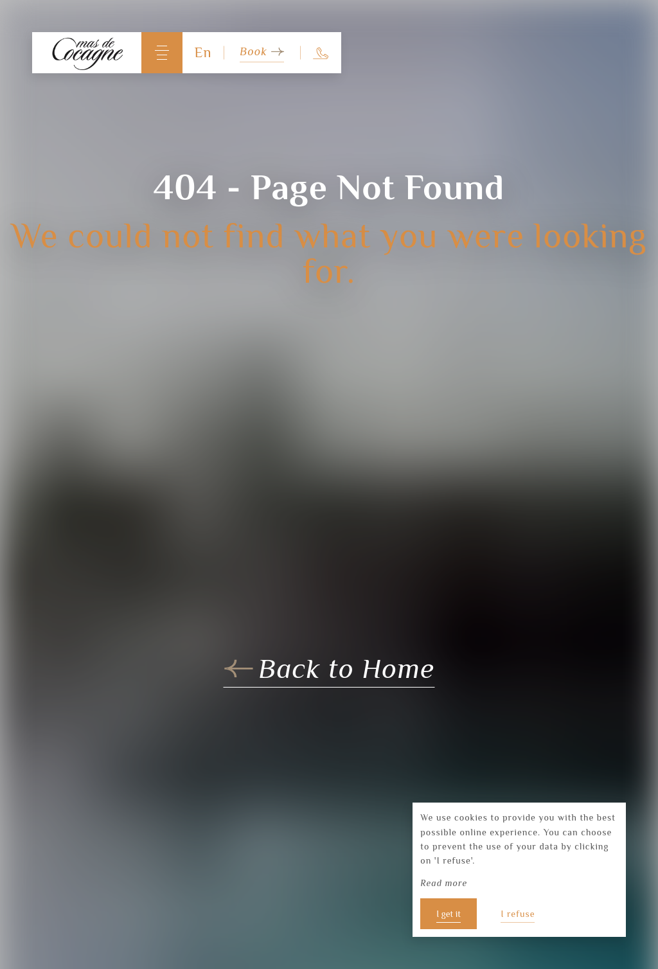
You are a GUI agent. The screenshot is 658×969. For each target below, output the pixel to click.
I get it (448, 914)
